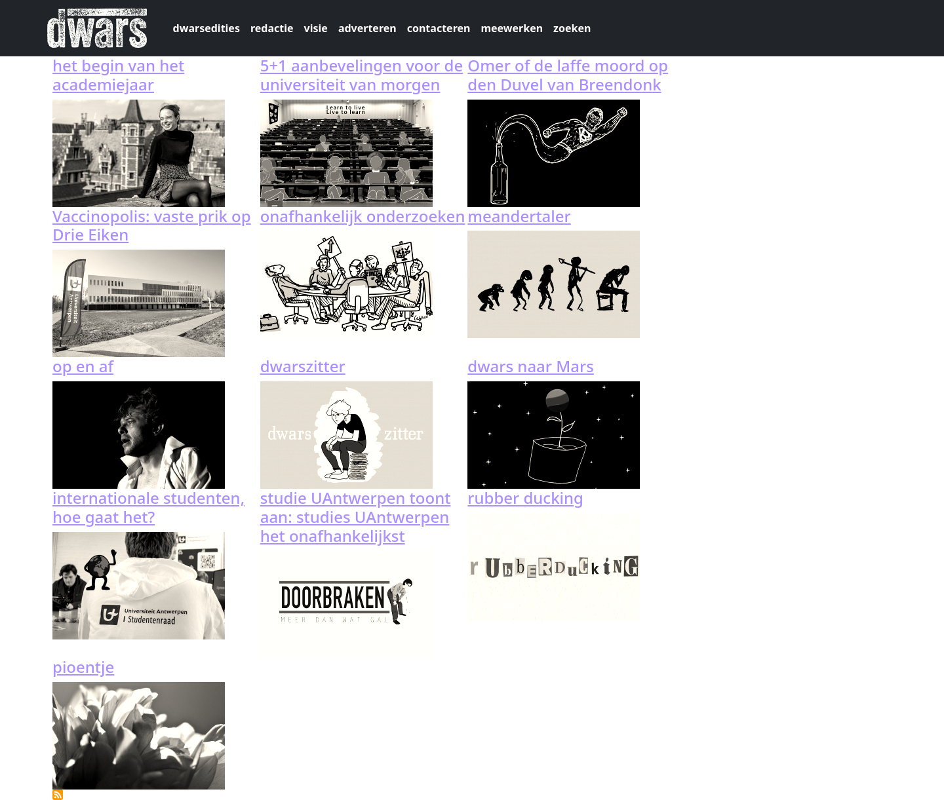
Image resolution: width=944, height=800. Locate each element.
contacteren (439, 28)
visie (316, 28)
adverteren (367, 28)
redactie (272, 28)
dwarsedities (206, 28)
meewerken (512, 28)
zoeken (572, 28)
